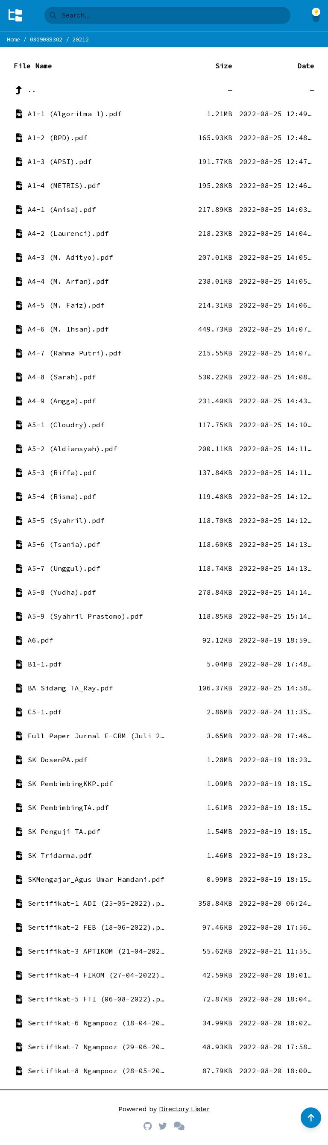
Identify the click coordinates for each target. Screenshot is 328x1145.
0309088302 (46, 39)
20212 (80, 39)
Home (13, 39)
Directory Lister (184, 1109)
